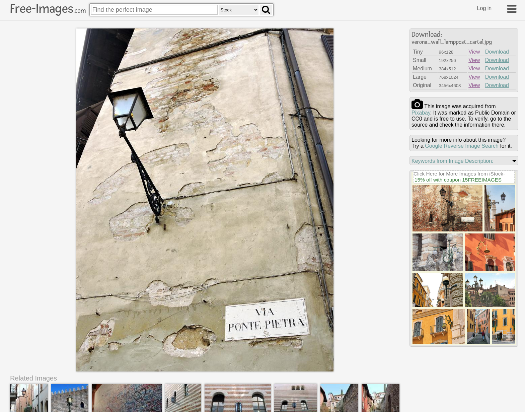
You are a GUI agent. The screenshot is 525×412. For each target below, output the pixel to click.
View (474, 52)
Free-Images (48, 8)
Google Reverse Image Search (462, 146)
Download (497, 52)
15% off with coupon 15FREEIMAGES (458, 180)
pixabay (420, 113)
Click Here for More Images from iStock (458, 174)
